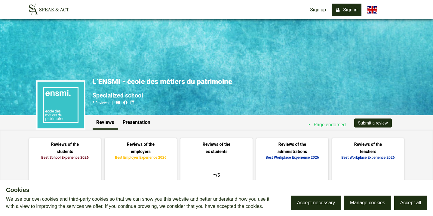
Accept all (410, 202)
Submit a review (373, 123)
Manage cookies (367, 202)
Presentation (136, 122)
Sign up (318, 10)
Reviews (105, 122)
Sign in (347, 10)
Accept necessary (316, 202)
